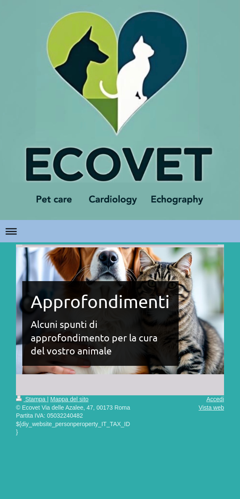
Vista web (211, 407)
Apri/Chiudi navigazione (120, 231)
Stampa (31, 399)
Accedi (215, 399)
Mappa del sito (69, 399)
